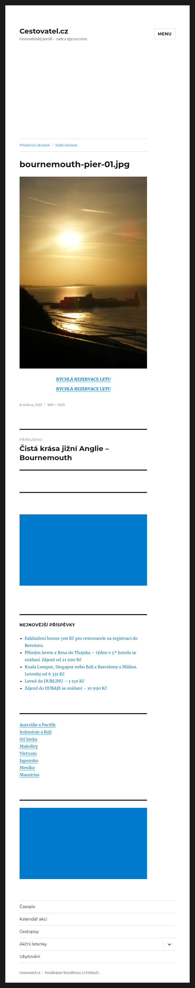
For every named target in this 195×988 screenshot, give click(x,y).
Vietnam (28, 753)
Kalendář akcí (33, 919)
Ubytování (30, 956)
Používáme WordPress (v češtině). (72, 973)
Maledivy (29, 746)
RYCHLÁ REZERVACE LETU (83, 379)
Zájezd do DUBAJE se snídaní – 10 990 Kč (66, 688)
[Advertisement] (98, 101)
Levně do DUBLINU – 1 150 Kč (54, 681)
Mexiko (27, 767)
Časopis (27, 906)
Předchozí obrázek (35, 145)
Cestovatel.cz (44, 31)
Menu (165, 34)
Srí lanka (28, 739)
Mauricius (29, 774)
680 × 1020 (56, 405)
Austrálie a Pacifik (38, 724)
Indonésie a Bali (36, 732)
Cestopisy (29, 931)
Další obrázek (66, 145)
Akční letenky (33, 944)
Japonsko (29, 760)
